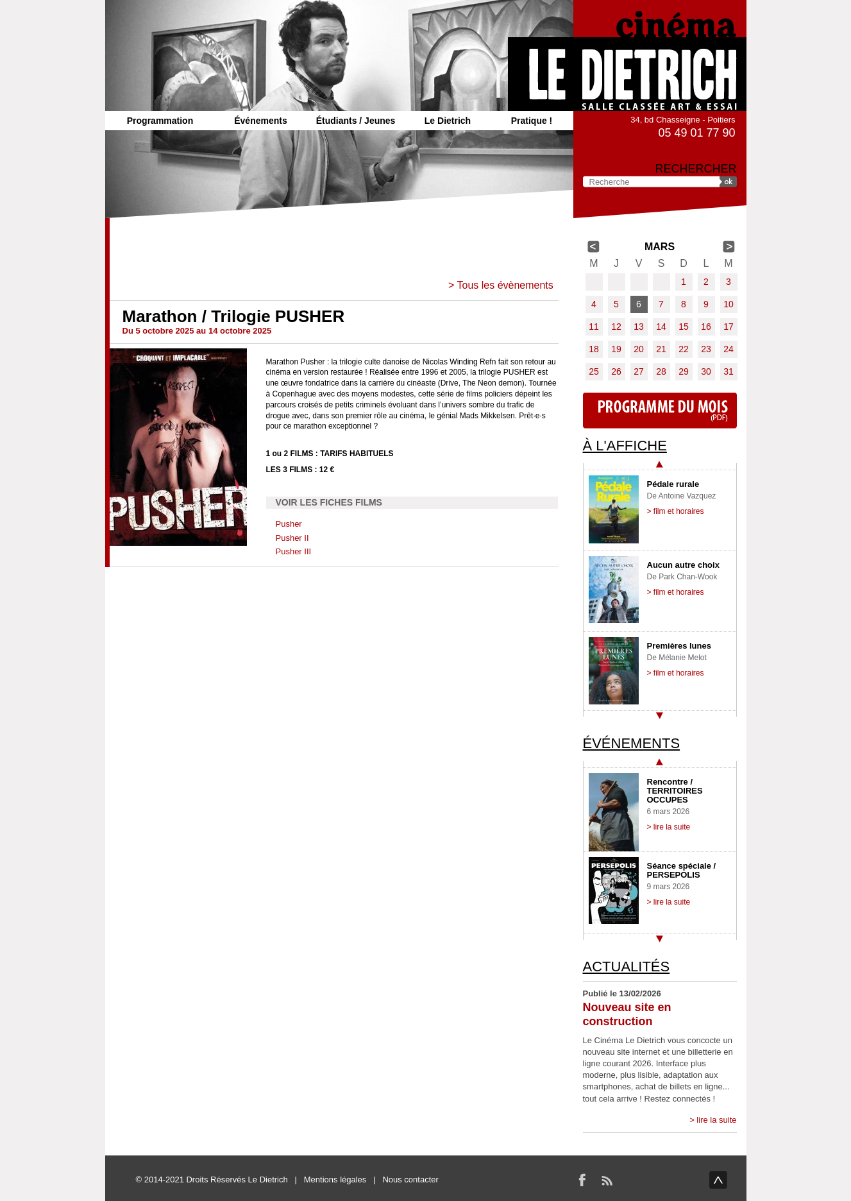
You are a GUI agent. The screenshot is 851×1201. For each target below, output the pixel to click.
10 (728, 304)
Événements (260, 120)
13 (639, 326)
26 (616, 371)
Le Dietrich (448, 120)
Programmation (160, 120)
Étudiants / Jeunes (356, 120)
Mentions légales (335, 1179)
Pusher (289, 524)
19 (616, 349)
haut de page (718, 1180)
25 (594, 371)
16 (706, 326)
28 (661, 371)
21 (661, 349)
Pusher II (292, 538)
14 (661, 326)
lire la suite (716, 1120)
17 (728, 326)
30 (706, 371)
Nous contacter (410, 1179)
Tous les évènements (505, 285)
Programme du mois (660, 411)
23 (706, 349)
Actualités (626, 966)
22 (683, 349)
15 (683, 326)
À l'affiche (625, 446)
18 (594, 349)
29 (683, 371)
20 (639, 349)
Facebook (582, 1180)
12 (616, 326)
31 (728, 371)
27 (639, 371)
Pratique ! (532, 120)
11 (594, 326)
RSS (607, 1180)
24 (728, 349)
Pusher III (294, 551)
